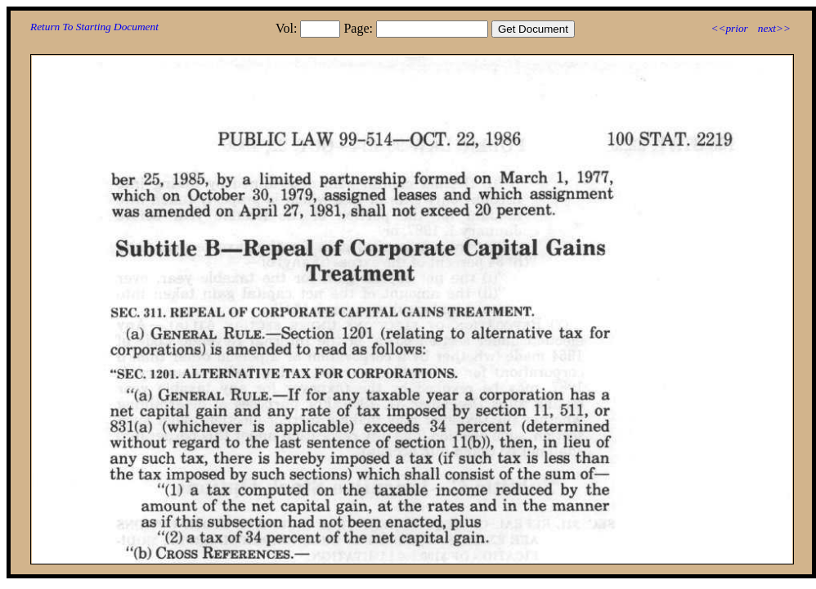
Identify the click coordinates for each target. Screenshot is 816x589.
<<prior (729, 28)
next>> (774, 28)
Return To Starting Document (94, 26)
